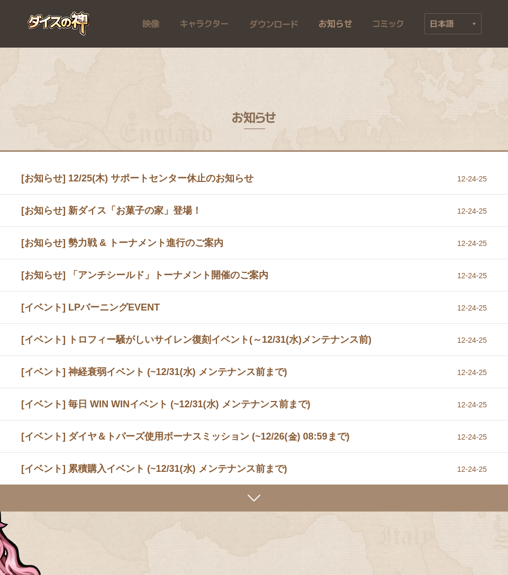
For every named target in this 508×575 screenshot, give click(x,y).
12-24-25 (472, 179)
